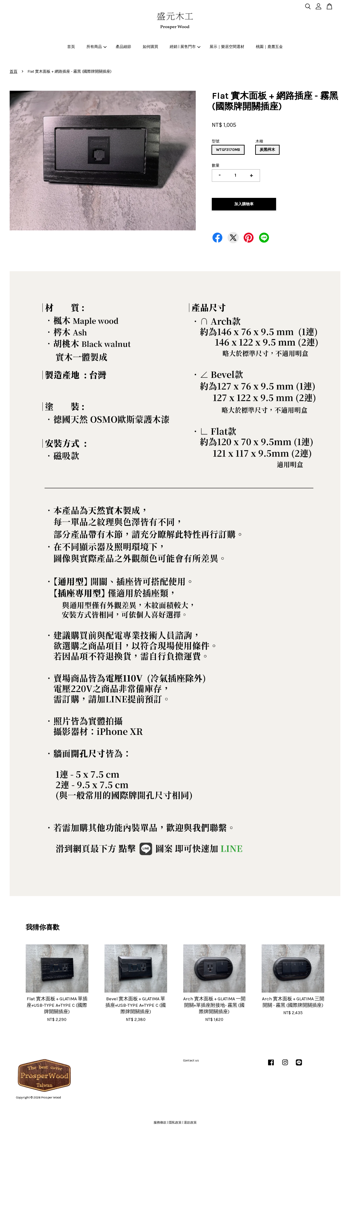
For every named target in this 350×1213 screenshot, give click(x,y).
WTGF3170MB (228, 149)
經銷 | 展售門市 (185, 46)
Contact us (191, 1060)
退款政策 (190, 1123)
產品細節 (123, 46)
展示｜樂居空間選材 (227, 46)
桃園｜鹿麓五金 (269, 46)
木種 (259, 141)
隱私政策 (175, 1123)
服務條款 (160, 1123)
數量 (216, 165)
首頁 (71, 46)
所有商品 (96, 46)
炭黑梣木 (267, 149)
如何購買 (150, 46)
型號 (216, 141)
